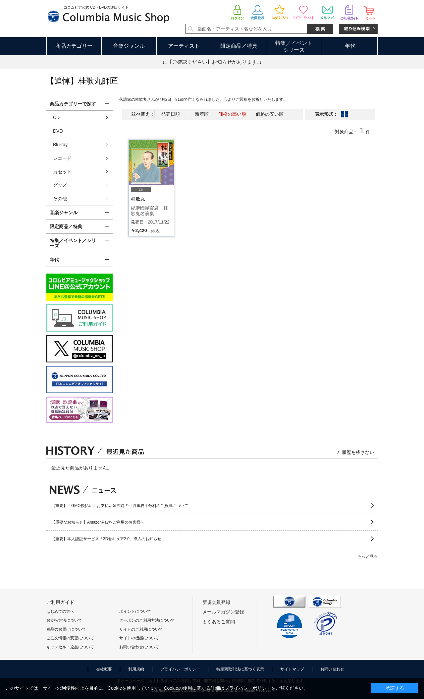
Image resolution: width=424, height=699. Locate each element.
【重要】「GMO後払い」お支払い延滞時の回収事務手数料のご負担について (119, 505)
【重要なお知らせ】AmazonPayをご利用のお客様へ (97, 522)
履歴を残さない (358, 452)
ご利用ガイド (60, 602)
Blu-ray (60, 144)
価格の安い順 (270, 114)
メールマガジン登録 (223, 611)
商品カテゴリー (73, 46)
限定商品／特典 (238, 46)
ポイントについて (135, 611)
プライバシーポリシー (180, 669)
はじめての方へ (60, 611)
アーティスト (184, 46)
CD (56, 117)
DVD (58, 131)
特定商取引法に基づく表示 (240, 669)
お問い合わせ (332, 669)
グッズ (60, 185)
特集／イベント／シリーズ (73, 243)
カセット (62, 171)
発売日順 (170, 114)
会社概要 (104, 669)
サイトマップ (292, 669)
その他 (60, 198)
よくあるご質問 (218, 621)
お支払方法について (64, 620)
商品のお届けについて (66, 629)
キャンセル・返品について (70, 647)
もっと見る (368, 556)
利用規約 (136, 669)
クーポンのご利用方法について (147, 620)
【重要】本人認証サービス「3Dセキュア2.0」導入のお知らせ (106, 539)
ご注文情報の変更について (70, 638)
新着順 (202, 114)
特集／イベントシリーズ (293, 46)
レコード (62, 158)
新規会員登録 (216, 602)
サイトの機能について (139, 638)
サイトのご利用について (141, 629)
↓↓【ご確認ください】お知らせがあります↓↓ (212, 62)
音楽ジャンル (129, 46)
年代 (350, 46)
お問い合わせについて (139, 647)
